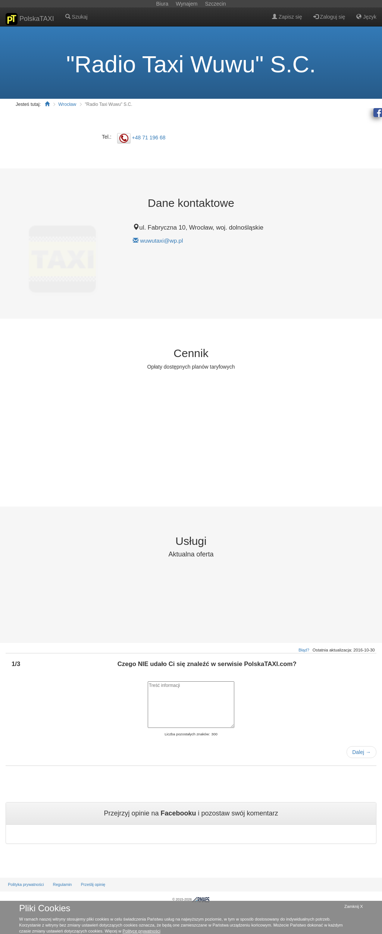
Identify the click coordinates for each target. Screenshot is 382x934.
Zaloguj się (329, 17)
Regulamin (62, 884)
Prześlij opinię (93, 884)
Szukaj (76, 17)
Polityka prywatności (26, 884)
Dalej (361, 752)
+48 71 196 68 (149, 138)
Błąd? (303, 650)
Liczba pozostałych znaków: (187, 734)
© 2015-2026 (191, 899)
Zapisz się (287, 17)
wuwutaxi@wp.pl (161, 240)
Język (366, 17)
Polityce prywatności (141, 931)
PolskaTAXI (30, 19)
